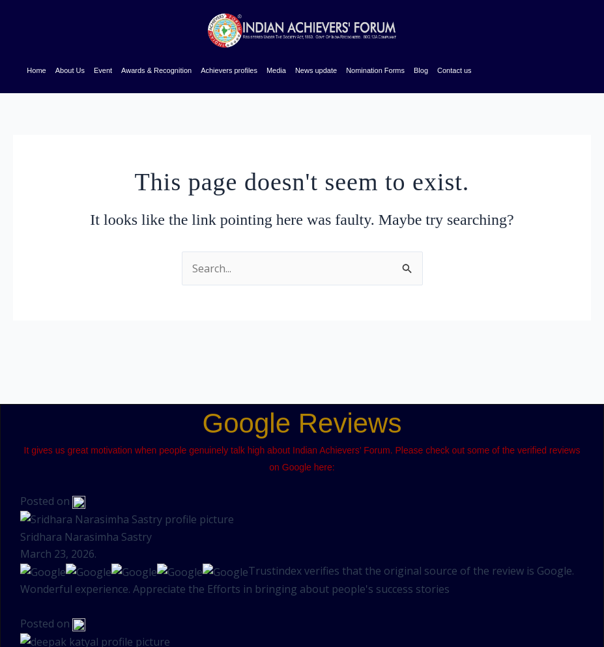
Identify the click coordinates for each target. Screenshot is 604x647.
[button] (480, 612)
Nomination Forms (375, 70)
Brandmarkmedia (42, 619)
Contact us (454, 70)
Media (276, 70)
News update (316, 70)
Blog (421, 70)
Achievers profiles (229, 70)
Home (36, 70)
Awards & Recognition (156, 70)
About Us (70, 70)
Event (103, 70)
